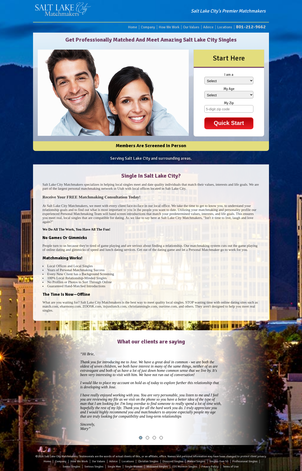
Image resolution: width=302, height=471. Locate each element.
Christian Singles (148, 461)
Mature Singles (196, 461)
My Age (229, 89)
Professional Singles (244, 461)
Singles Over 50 (219, 461)
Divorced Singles (173, 461)
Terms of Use (231, 466)
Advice (208, 27)
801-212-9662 (251, 27)
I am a (228, 75)
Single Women (133, 466)
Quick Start (229, 123)
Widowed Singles (157, 466)
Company (148, 27)
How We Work (169, 27)
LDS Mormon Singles (184, 466)
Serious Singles (93, 466)
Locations (224, 27)
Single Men (114, 466)
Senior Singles (71, 466)
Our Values (191, 27)
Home (132, 27)
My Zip (229, 103)
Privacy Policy (209, 466)
